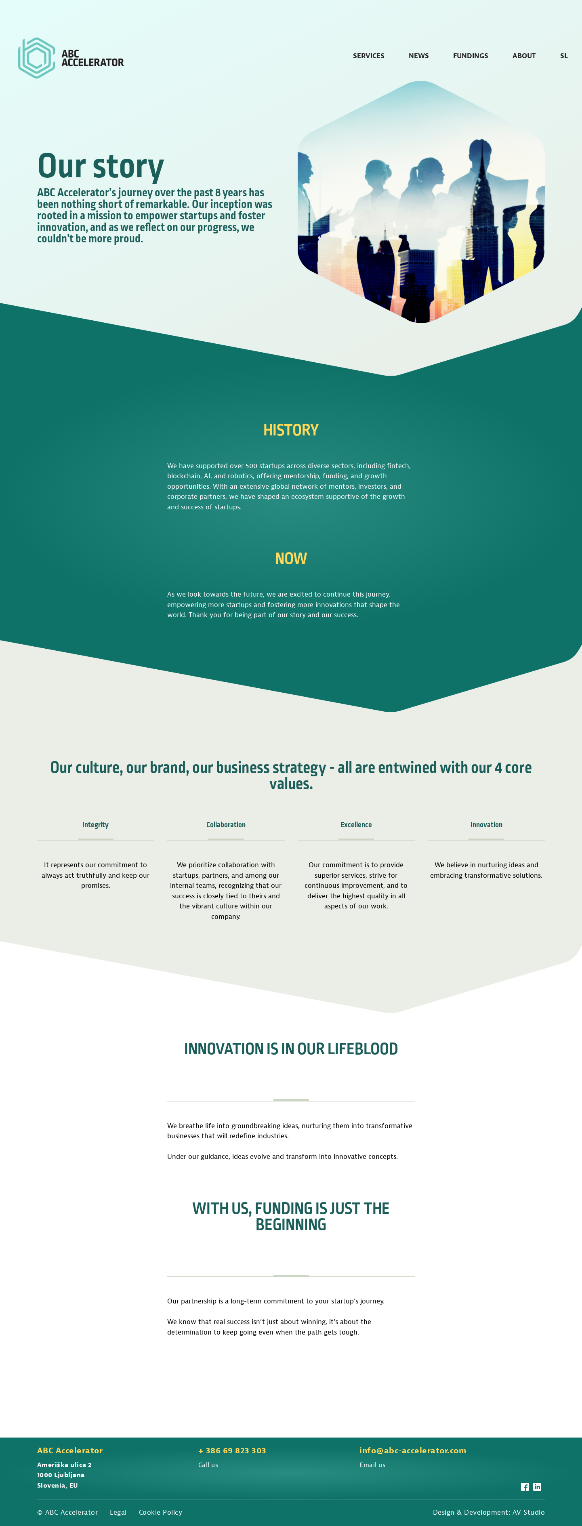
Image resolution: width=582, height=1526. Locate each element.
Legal (118, 1512)
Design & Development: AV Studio (489, 1512)
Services (368, 56)
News (419, 56)
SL (564, 56)
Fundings (470, 56)
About (524, 56)
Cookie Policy (161, 1512)
